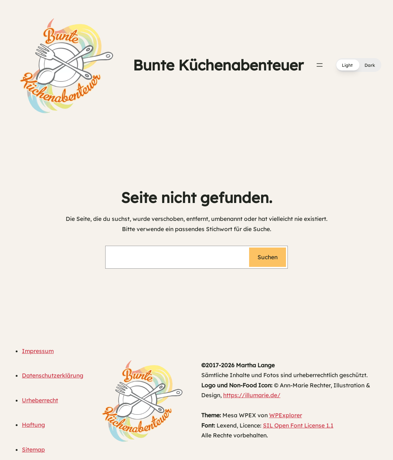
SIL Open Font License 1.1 (298, 425)
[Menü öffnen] (319, 65)
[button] (358, 65)
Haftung (33, 424)
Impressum (38, 350)
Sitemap (33, 449)
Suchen (267, 257)
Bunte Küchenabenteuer (218, 65)
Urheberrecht (40, 400)
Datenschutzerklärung (52, 375)
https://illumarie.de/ (252, 395)
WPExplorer (285, 415)
